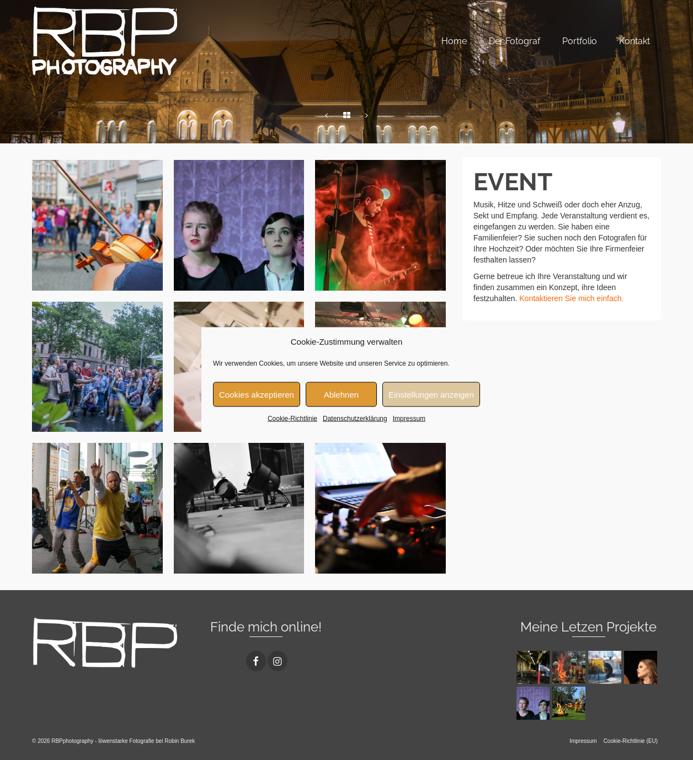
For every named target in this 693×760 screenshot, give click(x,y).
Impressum (409, 418)
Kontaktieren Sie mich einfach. (571, 298)
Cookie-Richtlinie (292, 418)
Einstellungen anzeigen (431, 394)
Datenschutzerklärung (355, 418)
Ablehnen (341, 394)
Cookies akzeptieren (256, 394)
